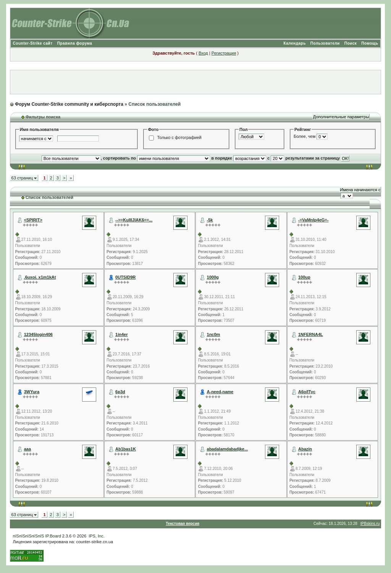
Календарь (295, 43)
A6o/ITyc (306, 391)
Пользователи (325, 43)
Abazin (305, 449)
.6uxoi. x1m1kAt (40, 277)
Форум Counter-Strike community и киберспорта (69, 104)
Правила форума (74, 43)
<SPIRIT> (33, 220)
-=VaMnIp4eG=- (313, 220)
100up (304, 277)
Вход (203, 53)
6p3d (120, 391)
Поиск (350, 43)
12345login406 (38, 334)
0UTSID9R (125, 277)
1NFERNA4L (310, 334)
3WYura (31, 391)
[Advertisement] (195, 82)
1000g (213, 277)
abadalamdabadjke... (227, 449)
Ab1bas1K (125, 449)
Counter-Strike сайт (33, 43)
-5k (210, 220)
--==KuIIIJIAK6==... (133, 220)
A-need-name (220, 391)
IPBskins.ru (370, 523)
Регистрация (224, 53)
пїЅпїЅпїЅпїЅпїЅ (28, 536)
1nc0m (213, 334)
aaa (27, 449)
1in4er (121, 334)
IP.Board (53, 536)
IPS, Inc (96, 536)
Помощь (369, 43)
